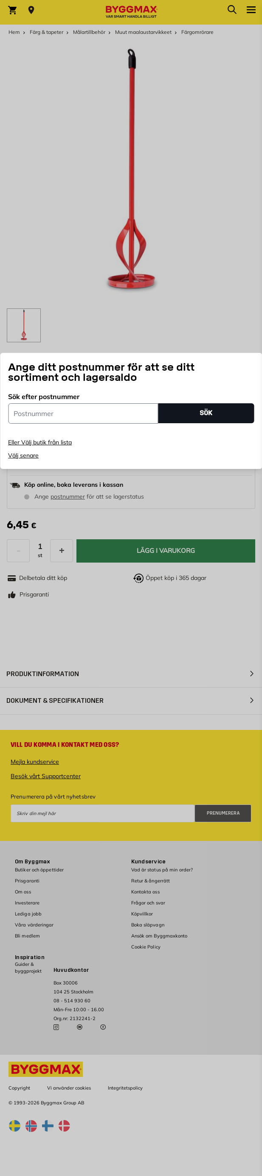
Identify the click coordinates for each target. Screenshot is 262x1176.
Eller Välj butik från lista (40, 442)
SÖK (206, 413)
